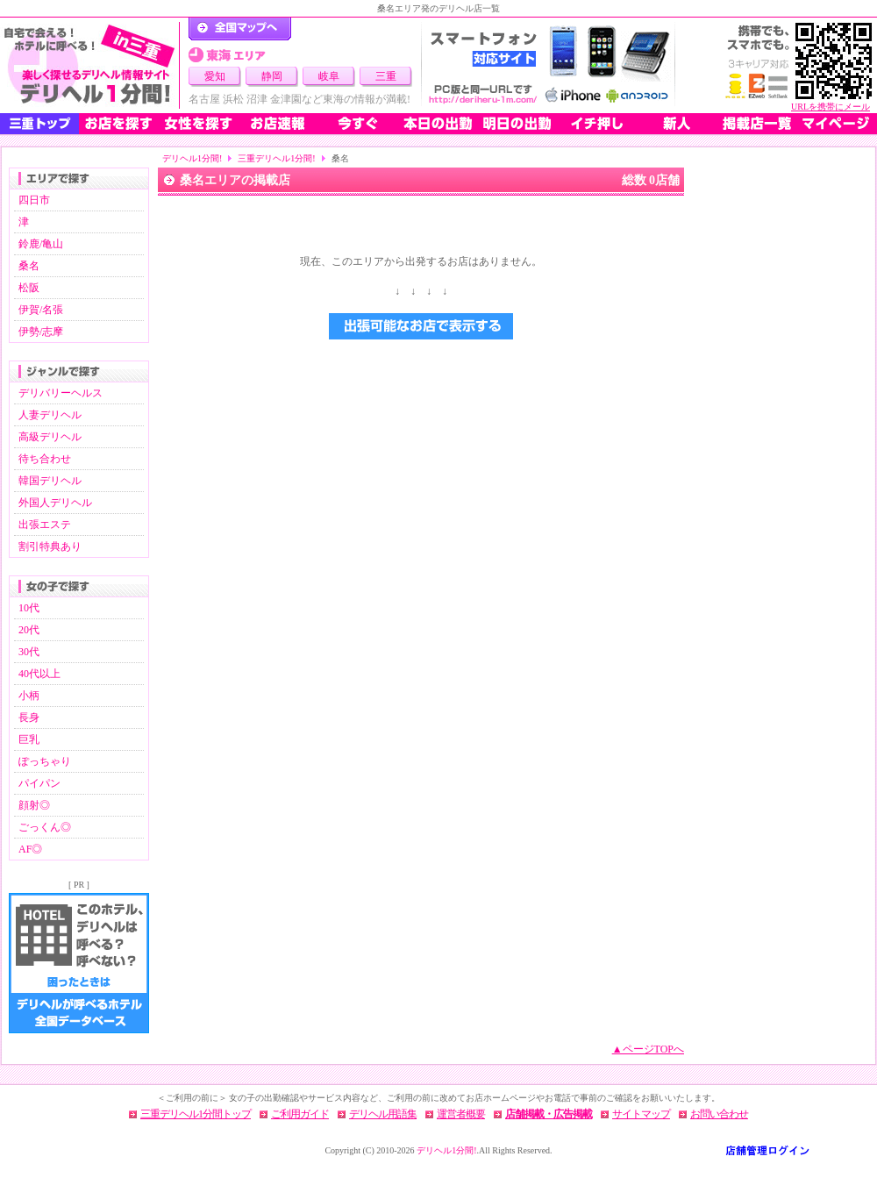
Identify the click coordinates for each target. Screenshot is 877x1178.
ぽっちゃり (44, 761)
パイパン (39, 783)
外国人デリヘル (55, 502)
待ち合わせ (44, 459)
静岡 (271, 76)
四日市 (34, 200)
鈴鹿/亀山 (40, 244)
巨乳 (28, 739)
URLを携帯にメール (830, 106)
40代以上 (39, 674)
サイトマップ (641, 1114)
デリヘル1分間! (192, 158)
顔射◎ (34, 805)
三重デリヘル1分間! (276, 158)
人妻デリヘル (50, 415)
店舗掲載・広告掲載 (548, 1114)
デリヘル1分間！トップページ (240, 29)
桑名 (28, 266)
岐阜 (328, 76)
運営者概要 (461, 1114)
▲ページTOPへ (648, 1049)
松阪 (28, 288)
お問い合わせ (719, 1114)
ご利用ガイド (300, 1114)
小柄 (28, 695)
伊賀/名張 (40, 309)
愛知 (214, 76)
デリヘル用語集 (383, 1114)
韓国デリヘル (50, 481)
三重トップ (39, 123)
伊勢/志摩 (40, 331)
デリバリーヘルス (60, 393)
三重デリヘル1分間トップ (195, 1114)
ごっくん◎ (44, 827)
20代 (28, 630)
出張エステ (44, 524)
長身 (28, 717)
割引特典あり (50, 546)
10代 (28, 608)
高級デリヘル (50, 437)
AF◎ (30, 849)
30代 (28, 652)
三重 (385, 76)
